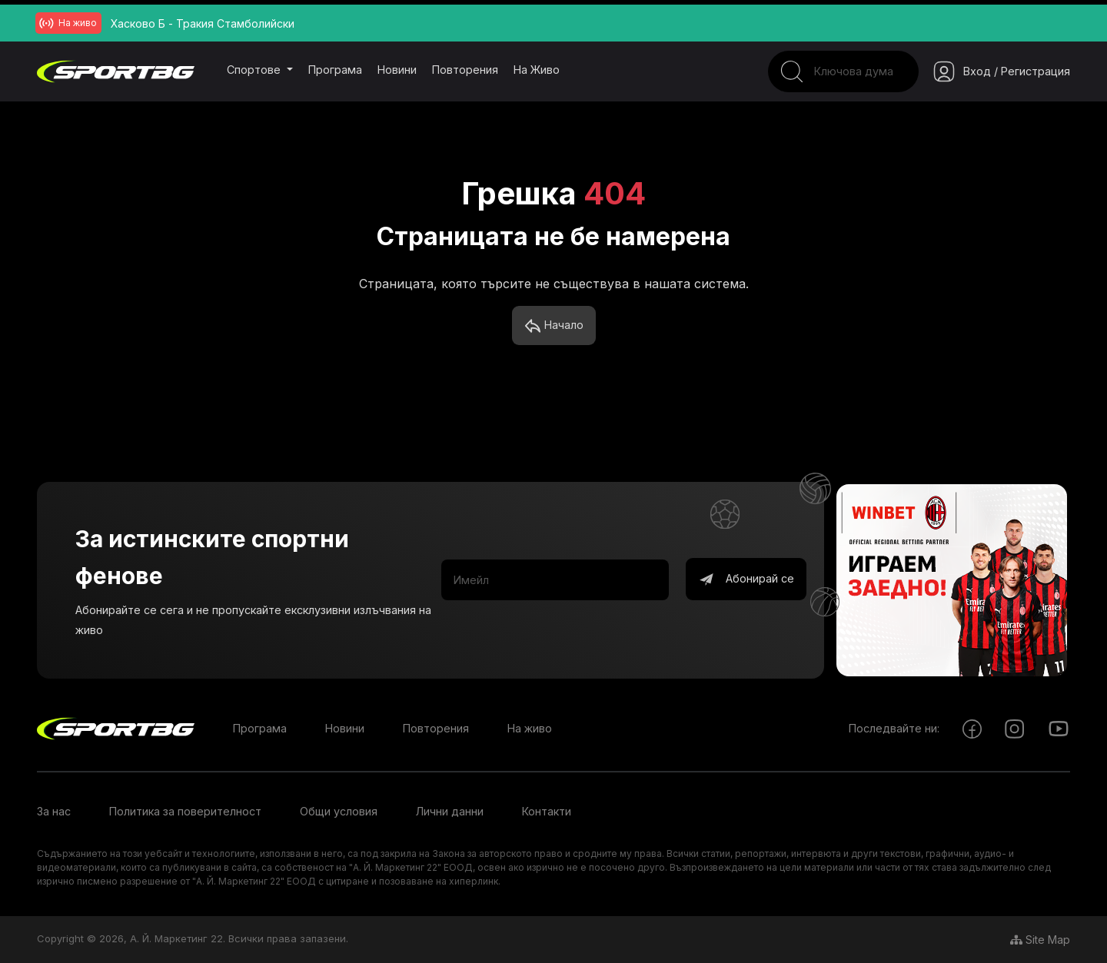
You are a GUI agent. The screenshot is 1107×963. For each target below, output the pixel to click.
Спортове (255, 69)
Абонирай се (746, 579)
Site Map (1040, 939)
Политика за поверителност (185, 811)
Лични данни (450, 811)
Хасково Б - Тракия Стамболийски (202, 23)
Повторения (465, 69)
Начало (553, 325)
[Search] (843, 71)
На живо (537, 69)
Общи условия (338, 811)
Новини (397, 69)
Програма (335, 69)
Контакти (546, 811)
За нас (54, 811)
